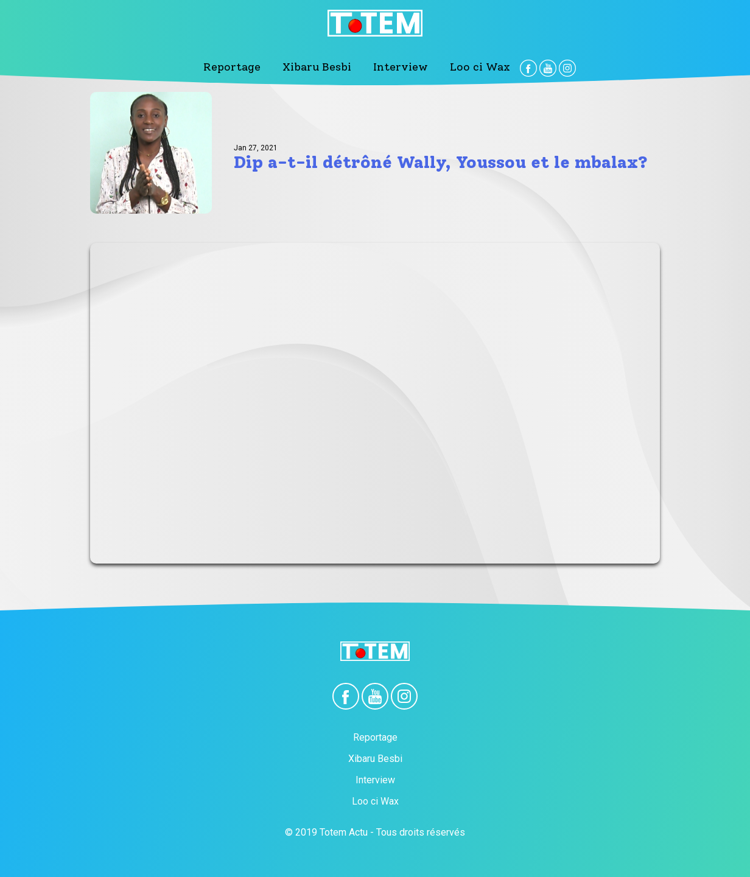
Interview (400, 67)
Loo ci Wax (480, 67)
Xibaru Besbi (316, 67)
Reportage (232, 67)
